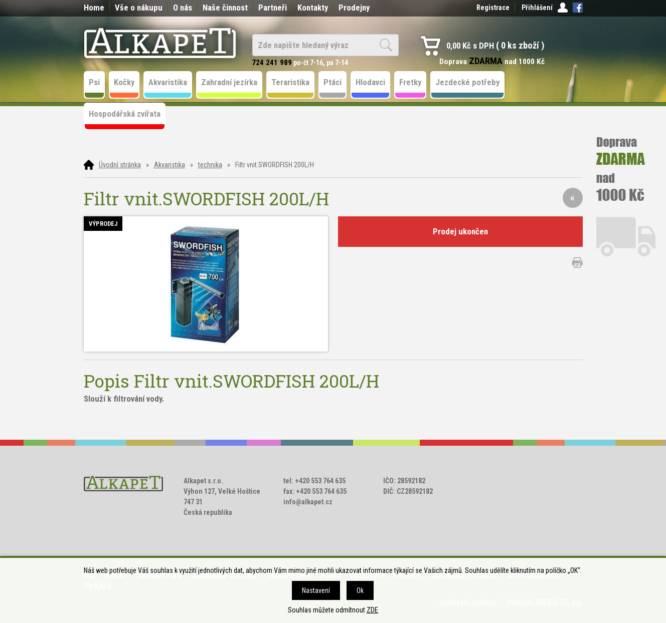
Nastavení (316, 590)
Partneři (272, 8)
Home (94, 8)
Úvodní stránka (120, 165)
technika (210, 165)
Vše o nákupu (138, 8)
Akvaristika (169, 165)
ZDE (372, 610)
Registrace (493, 8)
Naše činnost (225, 8)
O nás (182, 8)
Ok (360, 590)
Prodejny (354, 8)
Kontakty (312, 8)
